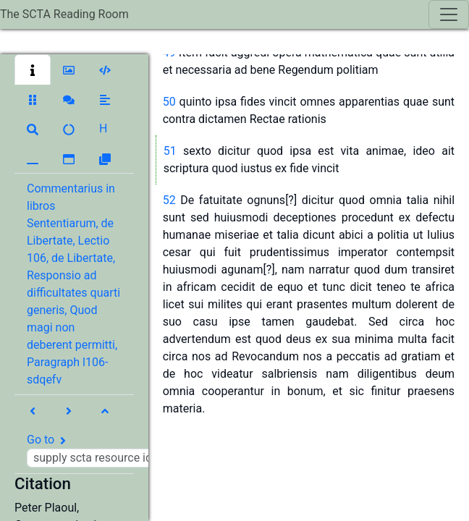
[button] (32, 69)
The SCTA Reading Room (64, 14)
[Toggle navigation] (448, 14)
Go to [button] (107, 450)
